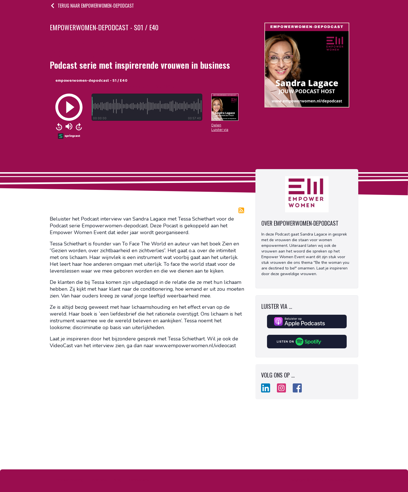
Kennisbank (138, 480)
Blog (117, 480)
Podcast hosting (68, 480)
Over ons (98, 480)
